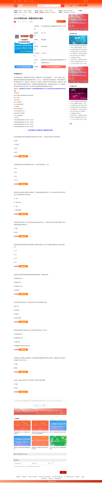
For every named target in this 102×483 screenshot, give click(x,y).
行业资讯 (60, 10)
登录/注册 (86, 1)
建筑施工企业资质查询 (33, 476)
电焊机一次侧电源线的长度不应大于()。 (79, 61)
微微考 (83, 476)
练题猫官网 (18, 476)
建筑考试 (37, 12)
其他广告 (51, 10)
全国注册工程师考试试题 (57, 476)
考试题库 (80, 10)
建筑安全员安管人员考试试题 (44, 476)
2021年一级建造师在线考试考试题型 (58, 432)
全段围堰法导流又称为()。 (76, 57)
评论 (31, 21)
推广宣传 (31, 1)
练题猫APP (24, 476)
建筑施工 (20, 10)
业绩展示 (41, 10)
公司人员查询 (72, 12)
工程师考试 (47, 12)
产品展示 (46, 10)
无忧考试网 (50, 478)
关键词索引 (77, 476)
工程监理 (25, 10)
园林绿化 (30, 10)
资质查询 (60, 12)
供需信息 (25, 1)
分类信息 (19, 1)
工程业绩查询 (66, 12)
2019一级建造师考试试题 (68, 476)
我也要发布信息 (61, 21)
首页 (15, 1)
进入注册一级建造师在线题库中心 (53, 66)
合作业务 (20, 12)
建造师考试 (41, 12)
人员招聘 (30, 12)
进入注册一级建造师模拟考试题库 (24, 66)
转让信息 (25, 12)
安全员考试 (53, 12)
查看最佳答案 (23, 156)
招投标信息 (70, 10)
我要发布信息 (83, 5)
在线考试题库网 (58, 478)
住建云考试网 (43, 478)
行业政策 (65, 10)
